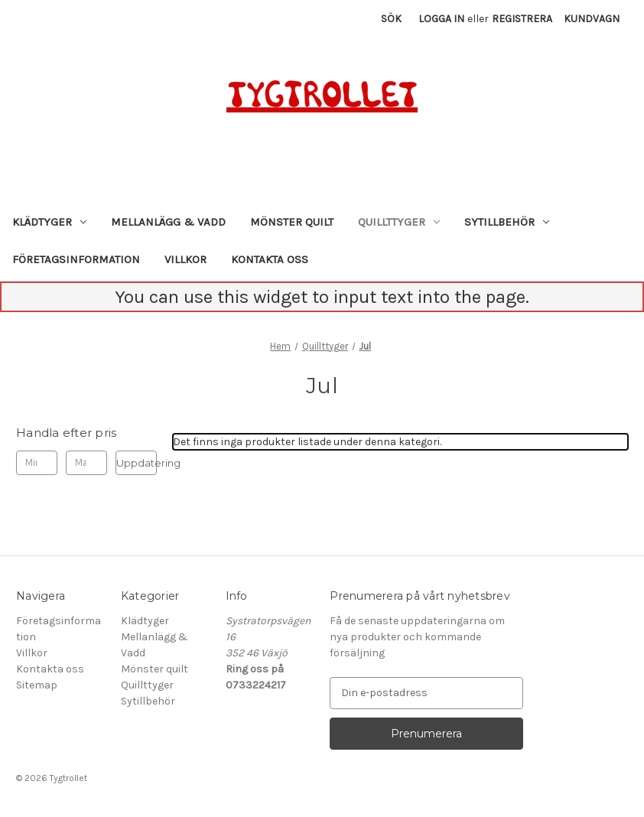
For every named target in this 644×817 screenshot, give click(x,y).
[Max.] (86, 463)
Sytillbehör (506, 222)
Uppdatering (136, 463)
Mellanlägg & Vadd (168, 222)
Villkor (185, 259)
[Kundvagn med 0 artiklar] (591, 18)
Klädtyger (49, 222)
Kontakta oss (269, 259)
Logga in (441, 18)
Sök (391, 18)
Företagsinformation (76, 259)
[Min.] (36, 463)
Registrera (522, 18)
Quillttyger (399, 222)
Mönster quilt (291, 222)
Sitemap (36, 685)
